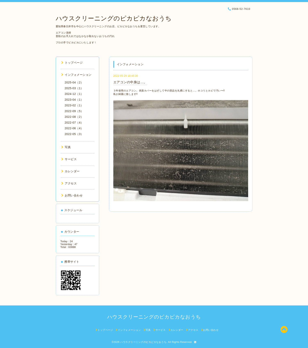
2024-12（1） (74, 94)
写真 (66, 147)
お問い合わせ (72, 195)
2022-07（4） (74, 122)
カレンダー (70, 171)
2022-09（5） (74, 111)
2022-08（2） (74, 116)
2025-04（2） (74, 82)
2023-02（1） (74, 105)
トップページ (72, 62)
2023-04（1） (74, 99)
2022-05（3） (74, 134)
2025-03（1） (74, 88)
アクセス (69, 183)
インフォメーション (76, 74)
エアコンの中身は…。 (130, 82)
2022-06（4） (74, 128)
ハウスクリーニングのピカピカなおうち (114, 18)
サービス (69, 159)
